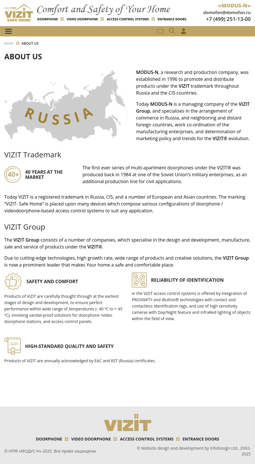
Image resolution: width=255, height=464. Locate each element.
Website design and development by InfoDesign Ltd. (189, 448)
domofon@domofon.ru (227, 12)
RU (160, 31)
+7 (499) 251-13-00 (228, 18)
